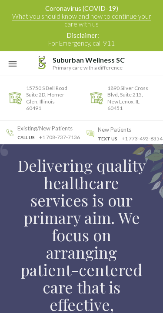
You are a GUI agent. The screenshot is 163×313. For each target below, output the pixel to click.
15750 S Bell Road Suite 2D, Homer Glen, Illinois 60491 (46, 98)
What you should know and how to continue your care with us (81, 20)
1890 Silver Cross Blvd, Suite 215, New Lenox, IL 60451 (127, 98)
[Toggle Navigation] (12, 64)
